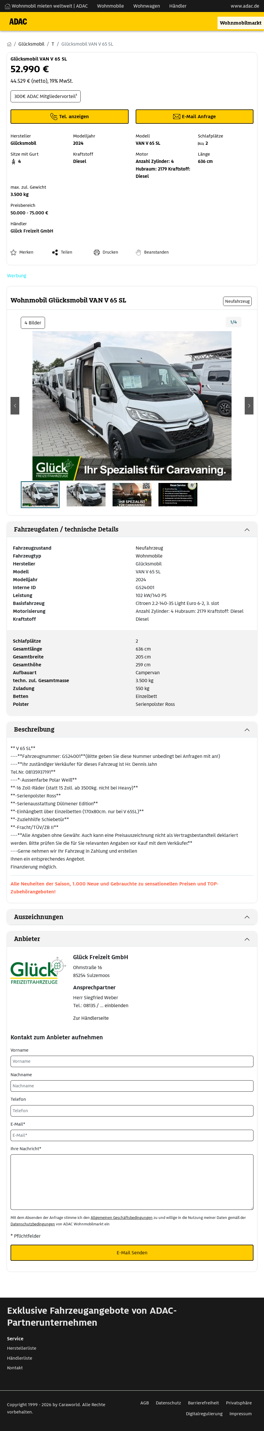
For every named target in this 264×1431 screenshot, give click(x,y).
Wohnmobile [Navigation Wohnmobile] (110, 6)
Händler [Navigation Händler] (178, 6)
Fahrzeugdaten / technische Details (66, 529)
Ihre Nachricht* (26, 1149)
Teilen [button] (66, 252)
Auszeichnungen (38, 917)
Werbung (16, 276)
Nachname (21, 1075)
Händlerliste (19, 1358)
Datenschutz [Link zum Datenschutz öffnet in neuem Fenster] (168, 1403)
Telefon (18, 1099)
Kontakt (15, 1368)
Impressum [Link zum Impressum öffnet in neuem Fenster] (241, 1414)
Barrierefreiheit (203, 1403)
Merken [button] (26, 252)
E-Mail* (18, 1124)
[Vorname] (132, 1061)
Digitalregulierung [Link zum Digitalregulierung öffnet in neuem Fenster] (204, 1414)
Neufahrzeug (149, 548)
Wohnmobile (149, 556)
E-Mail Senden (132, 1253)
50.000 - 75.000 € (29, 213)
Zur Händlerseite (91, 1018)
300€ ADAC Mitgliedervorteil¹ (45, 96)
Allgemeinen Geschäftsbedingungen (122, 1217)
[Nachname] (132, 1086)
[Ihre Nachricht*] (132, 1182)
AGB (144, 1403)
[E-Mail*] (132, 1135)
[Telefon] (132, 1111)
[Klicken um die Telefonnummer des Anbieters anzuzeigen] (70, 116)
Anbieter (27, 939)
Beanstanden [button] (156, 252)
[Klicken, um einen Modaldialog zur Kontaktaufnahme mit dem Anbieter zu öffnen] (195, 116)
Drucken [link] (110, 252)
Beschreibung (34, 729)
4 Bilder (33, 323)
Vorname (19, 1050)
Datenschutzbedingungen (33, 1224)
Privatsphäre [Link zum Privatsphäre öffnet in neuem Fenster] (239, 1403)
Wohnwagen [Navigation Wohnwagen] (146, 6)
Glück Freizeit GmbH (32, 231)
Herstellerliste (21, 1348)
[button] (15, 405)
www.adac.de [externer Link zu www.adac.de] (245, 6)
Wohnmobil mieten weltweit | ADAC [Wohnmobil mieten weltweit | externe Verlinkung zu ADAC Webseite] (46, 6)
